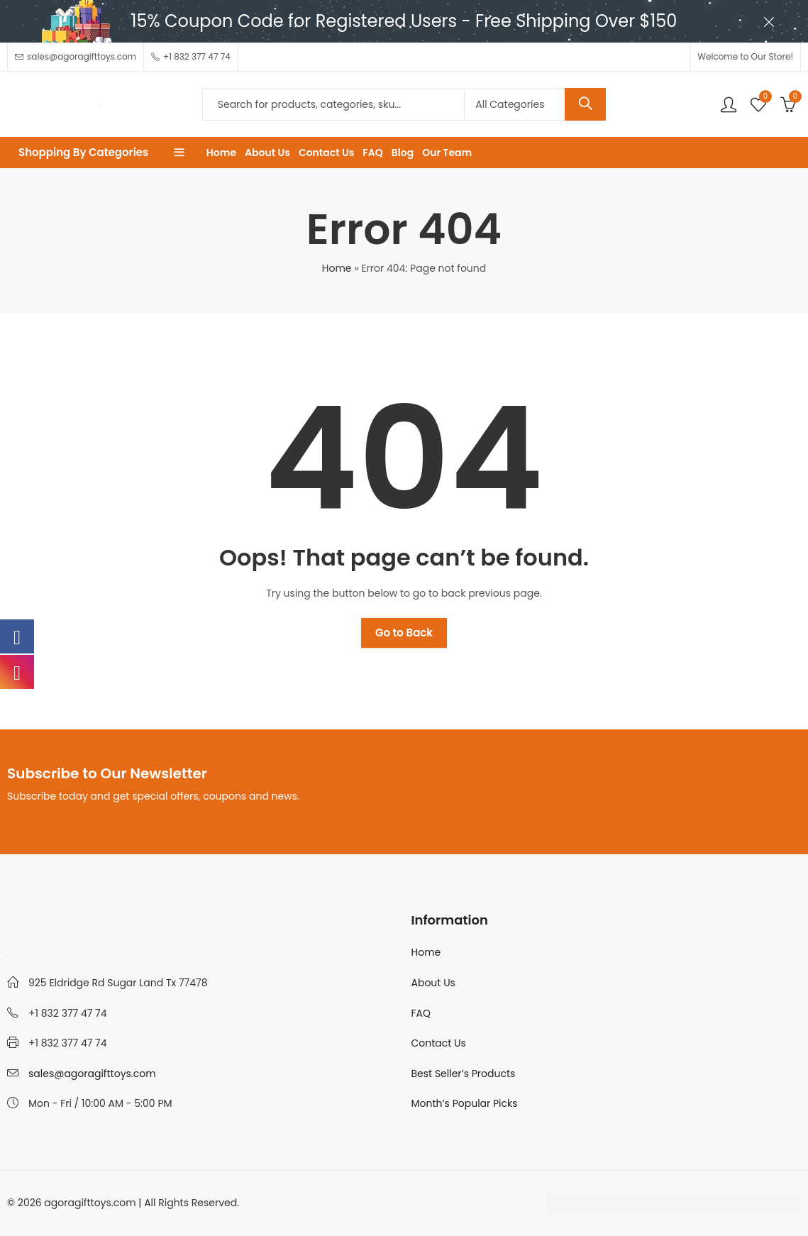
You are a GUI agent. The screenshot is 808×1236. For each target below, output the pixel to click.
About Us (433, 983)
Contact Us (438, 1043)
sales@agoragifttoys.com (92, 1073)
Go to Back (404, 632)
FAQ (421, 1013)
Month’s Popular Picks (464, 1103)
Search (585, 104)
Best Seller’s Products (463, 1073)
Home (337, 268)
